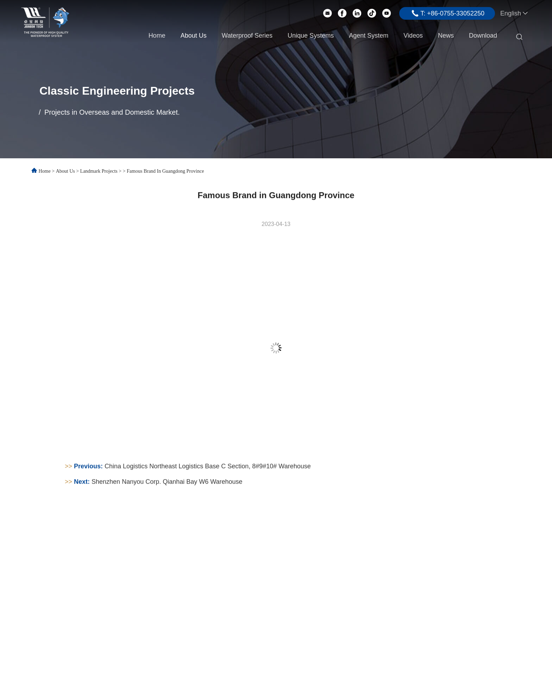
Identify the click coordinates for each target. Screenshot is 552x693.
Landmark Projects (99, 171)
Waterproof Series (247, 35)
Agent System (368, 35)
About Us (194, 35)
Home (157, 35)
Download (483, 35)
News (446, 35)
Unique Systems (311, 35)
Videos (413, 35)
